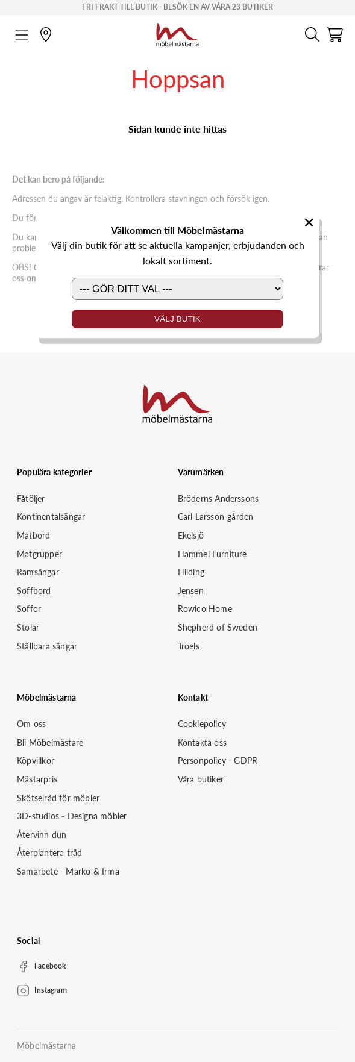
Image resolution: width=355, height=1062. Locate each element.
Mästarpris (37, 779)
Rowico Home (205, 609)
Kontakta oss (202, 742)
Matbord (33, 535)
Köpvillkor (35, 760)
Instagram (50, 990)
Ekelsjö (191, 535)
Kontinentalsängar (51, 516)
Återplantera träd (49, 853)
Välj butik (177, 318)
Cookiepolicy (202, 724)
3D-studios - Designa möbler (72, 816)
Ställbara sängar (47, 646)
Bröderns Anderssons (218, 498)
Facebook (50, 965)
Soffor (29, 609)
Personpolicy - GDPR (218, 760)
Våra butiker (201, 779)
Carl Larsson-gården (216, 516)
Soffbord (34, 591)
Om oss (31, 724)
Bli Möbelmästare (50, 742)
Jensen (191, 591)
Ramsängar (38, 572)
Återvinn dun (41, 834)
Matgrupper (39, 554)
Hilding (191, 572)
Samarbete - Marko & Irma (68, 871)
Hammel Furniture (212, 554)
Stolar (28, 627)
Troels (188, 646)
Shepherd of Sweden (218, 627)
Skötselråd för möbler (58, 798)
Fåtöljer (31, 498)
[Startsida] (177, 33)
